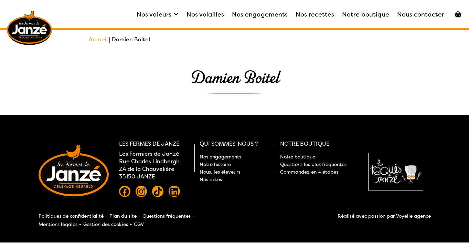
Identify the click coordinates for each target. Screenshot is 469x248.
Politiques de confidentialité (71, 216)
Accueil (98, 39)
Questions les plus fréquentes (313, 164)
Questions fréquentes (166, 216)
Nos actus (211, 179)
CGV (139, 224)
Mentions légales (58, 224)
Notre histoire (215, 164)
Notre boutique (365, 14)
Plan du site (123, 216)
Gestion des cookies (105, 224)
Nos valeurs (158, 14)
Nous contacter (420, 14)
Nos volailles (205, 14)
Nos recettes (315, 14)
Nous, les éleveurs (220, 171)
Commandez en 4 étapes (309, 171)
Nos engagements (260, 14)
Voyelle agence (413, 216)
